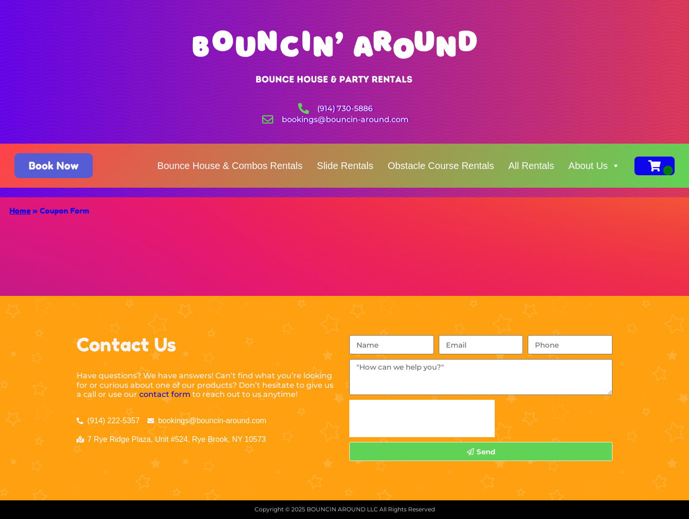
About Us (594, 165)
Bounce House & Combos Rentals (230, 165)
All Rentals (531, 165)
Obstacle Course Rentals (441, 165)
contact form (164, 394)
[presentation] (422, 418)
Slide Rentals (345, 165)
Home (20, 210)
